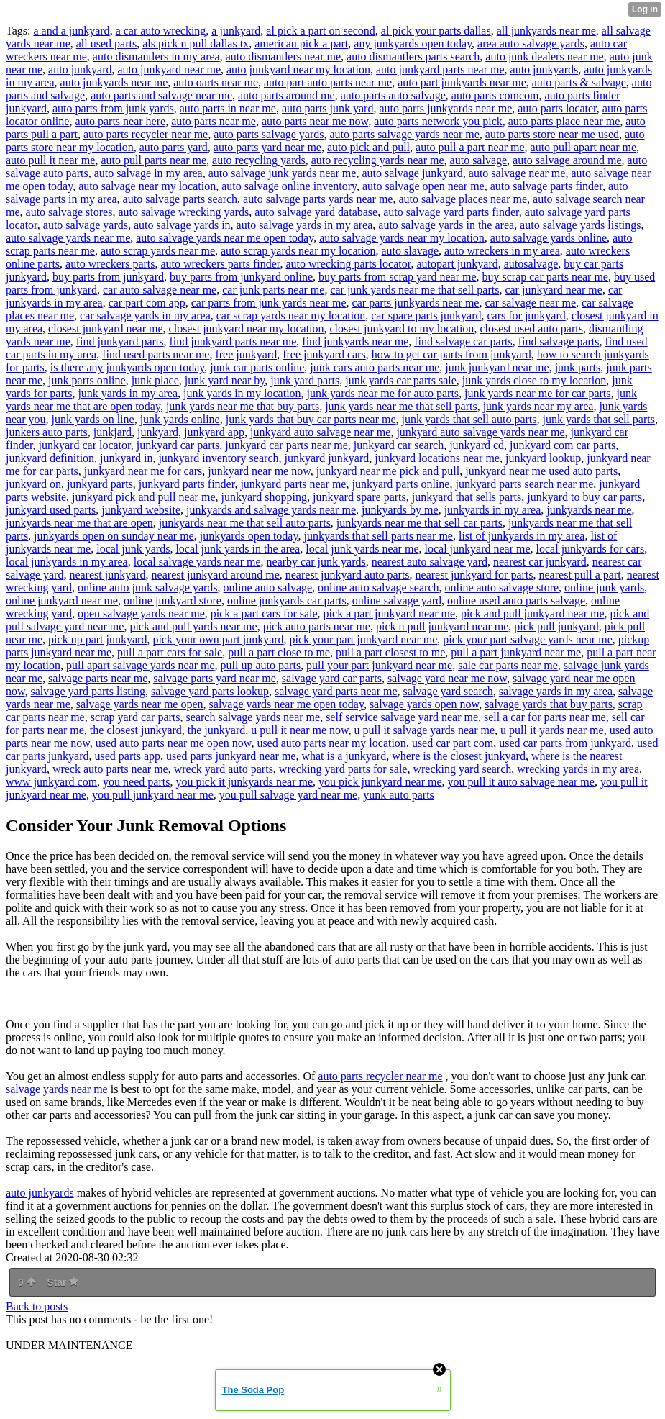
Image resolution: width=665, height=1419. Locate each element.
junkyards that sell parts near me (378, 536)
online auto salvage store (501, 587)
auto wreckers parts (110, 264)
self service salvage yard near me (402, 717)
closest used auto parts (531, 328)
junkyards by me (400, 510)
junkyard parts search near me (524, 484)
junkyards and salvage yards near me (271, 510)
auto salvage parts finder (546, 186)
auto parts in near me (228, 108)
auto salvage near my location (147, 186)
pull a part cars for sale (169, 652)
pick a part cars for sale (264, 613)
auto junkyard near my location (298, 69)
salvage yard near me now (447, 678)
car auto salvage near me (159, 290)
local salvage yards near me (197, 562)
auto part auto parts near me (328, 82)
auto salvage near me (517, 173)
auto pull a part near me (470, 147)
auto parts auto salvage (393, 95)
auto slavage (410, 251)
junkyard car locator (85, 445)
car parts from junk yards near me (269, 302)
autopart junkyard (456, 264)
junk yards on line (93, 419)
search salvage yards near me (253, 717)
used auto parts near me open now (174, 743)
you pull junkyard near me (153, 795)
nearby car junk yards (316, 562)
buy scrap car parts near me (545, 277)
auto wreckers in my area (502, 251)
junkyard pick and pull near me (144, 497)
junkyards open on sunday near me (114, 536)
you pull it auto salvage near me (521, 782)
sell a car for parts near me (545, 717)
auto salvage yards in (182, 225)
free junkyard (246, 354)
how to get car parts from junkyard (451, 354)
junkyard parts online (400, 484)
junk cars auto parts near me (374, 367)
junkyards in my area (492, 510)
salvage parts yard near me (214, 678)
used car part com (452, 743)
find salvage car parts (463, 341)
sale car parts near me (508, 665)
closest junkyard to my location (402, 328)
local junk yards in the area (237, 549)
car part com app (147, 302)
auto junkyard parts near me (440, 69)
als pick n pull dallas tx (195, 43)
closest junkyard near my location (246, 328)
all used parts (106, 43)
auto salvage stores (69, 212)
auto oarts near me (215, 82)
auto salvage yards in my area (305, 225)
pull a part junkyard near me (516, 652)
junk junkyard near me (497, 367)
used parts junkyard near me (230, 756)
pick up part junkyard (97, 639)
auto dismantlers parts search (413, 56)
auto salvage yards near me (68, 238)
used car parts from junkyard (565, 743)
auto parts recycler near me (145, 134)
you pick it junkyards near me (244, 782)
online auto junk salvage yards (148, 587)
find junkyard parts (120, 341)
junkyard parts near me (293, 484)
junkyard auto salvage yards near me (480, 432)
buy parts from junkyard (108, 277)
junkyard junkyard (326, 458)
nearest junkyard (107, 574)
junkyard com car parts (562, 445)
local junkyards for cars (590, 549)
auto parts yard (173, 147)
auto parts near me (213, 121)
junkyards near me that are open (79, 523)
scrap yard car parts (135, 717)
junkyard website (140, 510)
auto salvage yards (85, 225)
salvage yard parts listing (88, 691)
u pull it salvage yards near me (424, 730)
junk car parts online (257, 367)
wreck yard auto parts (223, 769)
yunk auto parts (398, 795)
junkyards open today (249, 536)
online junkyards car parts (287, 600)
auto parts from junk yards (113, 108)
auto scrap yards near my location (298, 251)
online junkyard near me (62, 600)
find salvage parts (559, 341)
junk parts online (87, 380)
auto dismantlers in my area (156, 56)
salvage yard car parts (332, 678)
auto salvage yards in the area (446, 225)
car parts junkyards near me (416, 302)
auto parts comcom (495, 95)
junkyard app (214, 432)
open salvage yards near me (141, 613)
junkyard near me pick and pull (388, 471)
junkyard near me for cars (143, 471)
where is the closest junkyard (459, 756)
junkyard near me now (259, 471)
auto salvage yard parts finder (451, 212)
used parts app (128, 756)
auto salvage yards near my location (402, 238)
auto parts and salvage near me (161, 95)
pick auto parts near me (316, 626)
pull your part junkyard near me (379, 665)
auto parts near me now (315, 121)
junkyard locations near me (437, 458)
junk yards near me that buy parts (242, 406)
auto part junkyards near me (462, 82)
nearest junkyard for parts (474, 574)
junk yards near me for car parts (537, 393)
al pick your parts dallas (436, 30)
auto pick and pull (368, 147)
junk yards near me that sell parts (401, 406)
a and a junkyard (71, 30)
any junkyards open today (413, 43)
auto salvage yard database (315, 212)
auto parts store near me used (552, 134)
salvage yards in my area (556, 691)
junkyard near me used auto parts (541, 471)
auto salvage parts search (180, 199)
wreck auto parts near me (110, 769)
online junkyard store (172, 600)
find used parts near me (155, 354)
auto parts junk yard (328, 108)
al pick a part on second (320, 30)
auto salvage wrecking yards (183, 212)
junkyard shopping (264, 497)
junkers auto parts (47, 432)
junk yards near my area (538, 406)
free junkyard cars (324, 354)
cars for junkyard (526, 315)
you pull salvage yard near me (288, 795)
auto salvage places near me (462, 199)
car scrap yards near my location (290, 315)
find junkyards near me (355, 341)
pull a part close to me (279, 652)
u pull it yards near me (552, 730)
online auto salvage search (378, 587)
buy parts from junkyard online (241, 277)
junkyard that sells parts (466, 497)
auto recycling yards (259, 160)
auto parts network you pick (438, 121)
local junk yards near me (362, 549)
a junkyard (235, 30)
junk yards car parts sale (401, 380)
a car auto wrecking (161, 30)
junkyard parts (100, 484)
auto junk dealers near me (544, 56)
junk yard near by (225, 380)
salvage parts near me (97, 678)
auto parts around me (286, 95)
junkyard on (33, 484)
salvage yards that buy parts (549, 704)
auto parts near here (120, 121)
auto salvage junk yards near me (282, 173)
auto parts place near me (564, 121)
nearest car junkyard (540, 562)
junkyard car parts (178, 445)
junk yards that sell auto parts (469, 419)
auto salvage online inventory (289, 186)
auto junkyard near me (169, 69)
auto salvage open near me (423, 186)
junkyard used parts (51, 510)
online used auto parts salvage (516, 600)
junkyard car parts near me (286, 445)
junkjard (112, 432)
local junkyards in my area (67, 562)
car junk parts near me (273, 290)
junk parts (578, 367)
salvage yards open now (424, 704)
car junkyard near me (553, 290)
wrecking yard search (462, 769)
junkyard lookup (543, 458)
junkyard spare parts (359, 497)
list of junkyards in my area (522, 536)
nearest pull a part (580, 574)
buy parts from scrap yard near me (397, 277)
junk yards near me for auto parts (383, 393)
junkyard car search (399, 445)
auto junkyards (544, 69)
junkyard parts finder (187, 484)
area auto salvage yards (530, 43)
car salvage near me (530, 302)
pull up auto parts (261, 665)
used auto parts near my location (331, 743)
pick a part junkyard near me (389, 613)
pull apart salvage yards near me (140, 665)
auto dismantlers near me (283, 56)
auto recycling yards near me (377, 160)
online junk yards (604, 587)
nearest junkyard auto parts (347, 574)
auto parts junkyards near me (445, 108)
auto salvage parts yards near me (318, 199)
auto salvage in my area (148, 173)
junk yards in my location (242, 393)
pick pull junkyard (556, 626)
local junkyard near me (478, 549)
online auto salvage (268, 587)
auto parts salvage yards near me (404, 134)
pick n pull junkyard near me (442, 626)
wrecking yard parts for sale (343, 769)
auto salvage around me (567, 160)
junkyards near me (588, 510)
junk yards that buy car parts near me (311, 419)
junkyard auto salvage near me (320, 432)
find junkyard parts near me (232, 341)
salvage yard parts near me (336, 691)
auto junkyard (79, 69)
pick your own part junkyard (217, 639)
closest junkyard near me (105, 328)
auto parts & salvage (579, 82)
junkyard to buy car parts (584, 497)
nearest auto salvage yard (429, 562)
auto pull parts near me (153, 160)
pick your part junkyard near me (364, 639)
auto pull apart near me (584, 147)
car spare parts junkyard (426, 315)
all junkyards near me (546, 30)
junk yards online (180, 419)
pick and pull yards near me (193, 626)
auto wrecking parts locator (348, 264)
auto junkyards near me (114, 82)
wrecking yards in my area (578, 769)
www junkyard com (51, 782)
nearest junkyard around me (216, 574)
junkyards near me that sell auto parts (245, 523)
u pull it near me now (299, 730)
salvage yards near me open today (286, 704)
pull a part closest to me (390, 652)
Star (62, 1282)
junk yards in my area (128, 393)
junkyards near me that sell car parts (419, 523)
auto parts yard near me (267, 147)
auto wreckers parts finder (220, 264)
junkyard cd (476, 445)
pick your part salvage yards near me (527, 639)
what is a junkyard (343, 756)
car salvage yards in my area (145, 315)
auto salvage (479, 160)
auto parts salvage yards (269, 134)
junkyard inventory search (218, 458)
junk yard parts (304, 380)
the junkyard (216, 730)
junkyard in (126, 458)
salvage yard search (448, 691)
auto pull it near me (50, 160)
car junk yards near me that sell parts (414, 290)
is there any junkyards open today (127, 367)
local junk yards (133, 549)
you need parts (136, 782)
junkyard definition (50, 458)
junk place (155, 380)
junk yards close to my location (534, 380)
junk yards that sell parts (599, 419)
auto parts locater (557, 108)
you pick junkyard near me (380, 782)
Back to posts (37, 1306)
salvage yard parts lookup (210, 691)
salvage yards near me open (139, 704)
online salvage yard (396, 600)
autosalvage (531, 264)
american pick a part (301, 43)
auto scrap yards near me (158, 251)
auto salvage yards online (548, 238)
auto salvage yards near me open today (224, 238)
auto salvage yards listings (580, 225)
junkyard (157, 432)
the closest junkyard (136, 730)
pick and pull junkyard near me (533, 613)
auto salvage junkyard (412, 173)
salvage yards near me (57, 1089)
